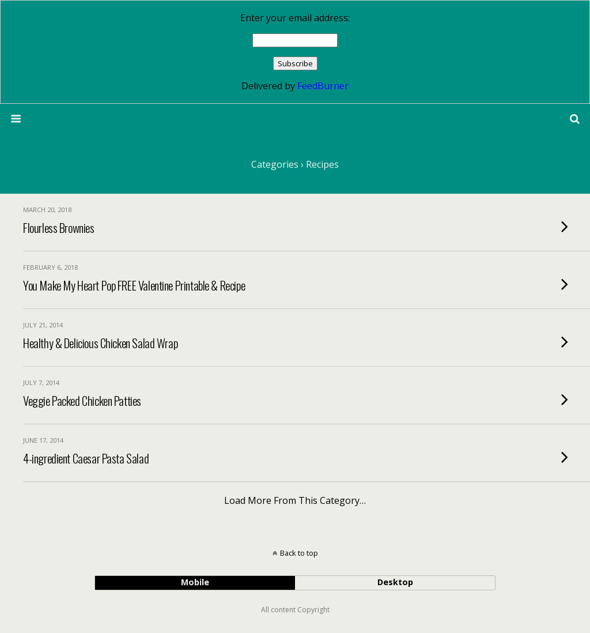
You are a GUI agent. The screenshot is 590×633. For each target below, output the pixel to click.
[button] (574, 119)
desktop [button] (395, 582)
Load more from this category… (295, 500)
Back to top (299, 553)
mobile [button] (195, 582)
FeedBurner (323, 86)
